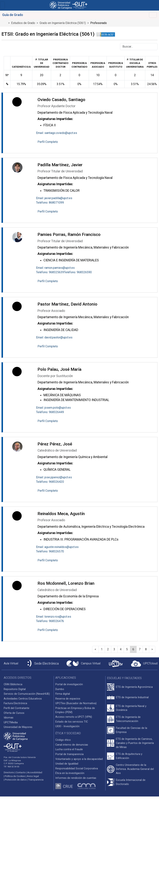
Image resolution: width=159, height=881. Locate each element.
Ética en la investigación (69, 773)
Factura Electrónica (15, 703)
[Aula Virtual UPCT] (9, 663)
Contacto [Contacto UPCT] (21, 772)
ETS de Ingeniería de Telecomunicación (128, 719)
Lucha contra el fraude (69, 749)
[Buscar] (139, 46)
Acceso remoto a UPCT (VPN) (73, 716)
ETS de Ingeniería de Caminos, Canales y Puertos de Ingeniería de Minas (135, 743)
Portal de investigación (69, 684)
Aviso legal (33, 776)
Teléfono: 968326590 (78, 272)
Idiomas (8, 717)
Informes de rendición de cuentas (75, 778)
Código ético (63, 740)
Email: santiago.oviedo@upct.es (56, 133)
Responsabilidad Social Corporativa (76, 768)
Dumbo (59, 689)
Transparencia (35, 779)
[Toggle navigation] (2, 5)
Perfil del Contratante (16, 708)
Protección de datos (16, 779)
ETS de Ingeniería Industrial (132, 697)
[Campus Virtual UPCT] (83, 663)
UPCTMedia (11, 722)
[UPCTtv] (115, 663)
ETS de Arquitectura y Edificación (129, 756)
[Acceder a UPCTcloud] (144, 664)
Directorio (9, 772)
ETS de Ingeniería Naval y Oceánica (131, 708)
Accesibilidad (34, 772)
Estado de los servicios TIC (71, 721)
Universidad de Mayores (18, 727)
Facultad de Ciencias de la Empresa (131, 730)
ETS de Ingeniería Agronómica (134, 687)
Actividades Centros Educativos (23, 698)
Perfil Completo (48, 142)
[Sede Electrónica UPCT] (42, 663)
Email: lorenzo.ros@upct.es (53, 616)
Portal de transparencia (69, 754)
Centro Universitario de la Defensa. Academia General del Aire (135, 769)
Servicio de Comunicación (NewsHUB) (27, 693)
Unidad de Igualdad (66, 763)
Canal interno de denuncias (71, 744)
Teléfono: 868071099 (50, 202)
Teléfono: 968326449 (50, 412)
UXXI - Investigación (67, 726)
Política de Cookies (15, 776)
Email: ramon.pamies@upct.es (55, 268)
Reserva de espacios (67, 698)
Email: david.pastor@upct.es (54, 337)
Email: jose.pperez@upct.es (54, 477)
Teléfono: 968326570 (50, 551)
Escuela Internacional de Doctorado (130, 782)
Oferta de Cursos (14, 713)
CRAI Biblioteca (13, 684)
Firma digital (62, 693)
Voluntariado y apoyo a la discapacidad (79, 759)
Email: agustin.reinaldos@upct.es (57, 547)
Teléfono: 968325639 (50, 272)
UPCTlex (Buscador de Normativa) (76, 703)
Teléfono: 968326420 (50, 482)
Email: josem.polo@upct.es (53, 407)
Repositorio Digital (15, 689)
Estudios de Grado (23, 23)
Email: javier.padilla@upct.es (54, 198)
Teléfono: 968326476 (50, 621)
